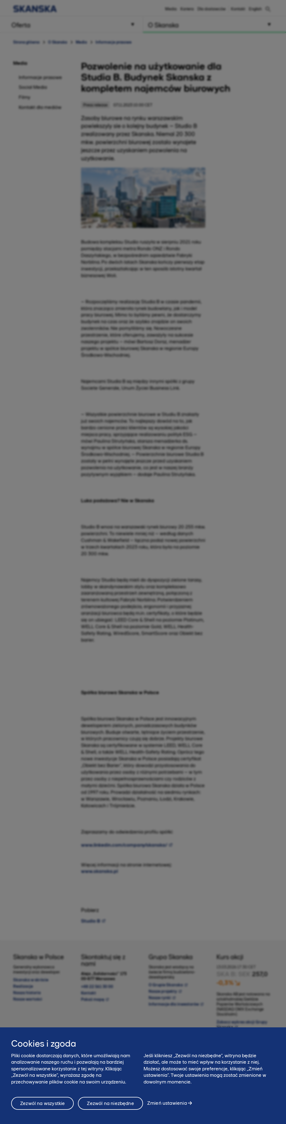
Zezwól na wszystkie (42, 1105)
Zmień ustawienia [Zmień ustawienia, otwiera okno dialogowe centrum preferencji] (167, 1105)
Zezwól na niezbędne (110, 1105)
